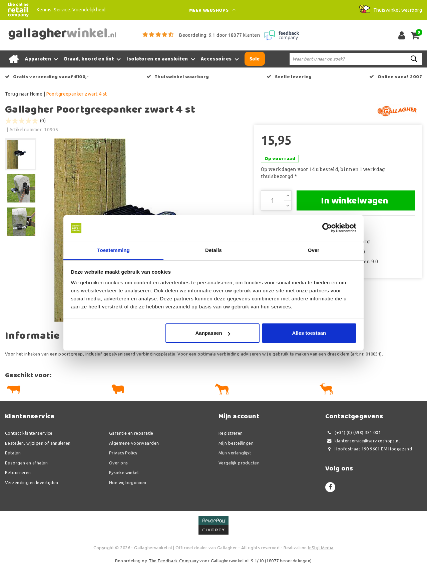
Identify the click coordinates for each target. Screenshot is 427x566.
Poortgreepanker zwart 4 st (76, 94)
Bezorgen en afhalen (26, 462)
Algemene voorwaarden (134, 443)
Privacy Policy (123, 452)
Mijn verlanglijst (235, 452)
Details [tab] (213, 250)
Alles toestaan (309, 333)
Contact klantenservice (28, 433)
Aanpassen (212, 333)
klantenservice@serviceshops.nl (362, 440)
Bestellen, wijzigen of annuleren (37, 443)
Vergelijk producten (239, 462)
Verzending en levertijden (31, 482)
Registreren (231, 433)
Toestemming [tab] (113, 250)
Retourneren (18, 472)
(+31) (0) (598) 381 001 (353, 432)
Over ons (118, 462)
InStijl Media (320, 547)
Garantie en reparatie (131, 433)
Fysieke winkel (124, 472)
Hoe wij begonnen (127, 482)
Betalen (13, 452)
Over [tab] (314, 250)
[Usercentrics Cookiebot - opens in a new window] (327, 228)
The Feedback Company (173, 560)
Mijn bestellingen (236, 443)
